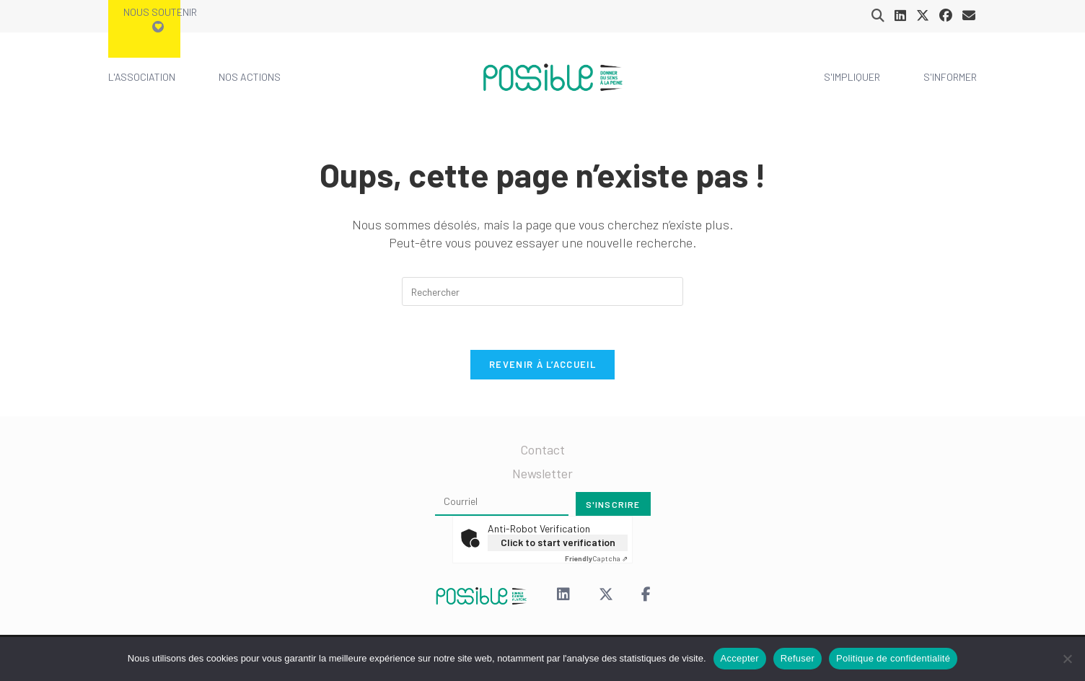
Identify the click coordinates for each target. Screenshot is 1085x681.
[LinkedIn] (563, 595)
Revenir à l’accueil (542, 364)
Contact (542, 449)
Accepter (740, 658)
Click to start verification (558, 542)
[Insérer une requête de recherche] (542, 291)
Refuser (797, 658)
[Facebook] (646, 595)
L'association (141, 77)
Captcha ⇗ (596, 558)
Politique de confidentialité (893, 658)
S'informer (950, 77)
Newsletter (542, 473)
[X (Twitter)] (606, 595)
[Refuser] (1067, 658)
